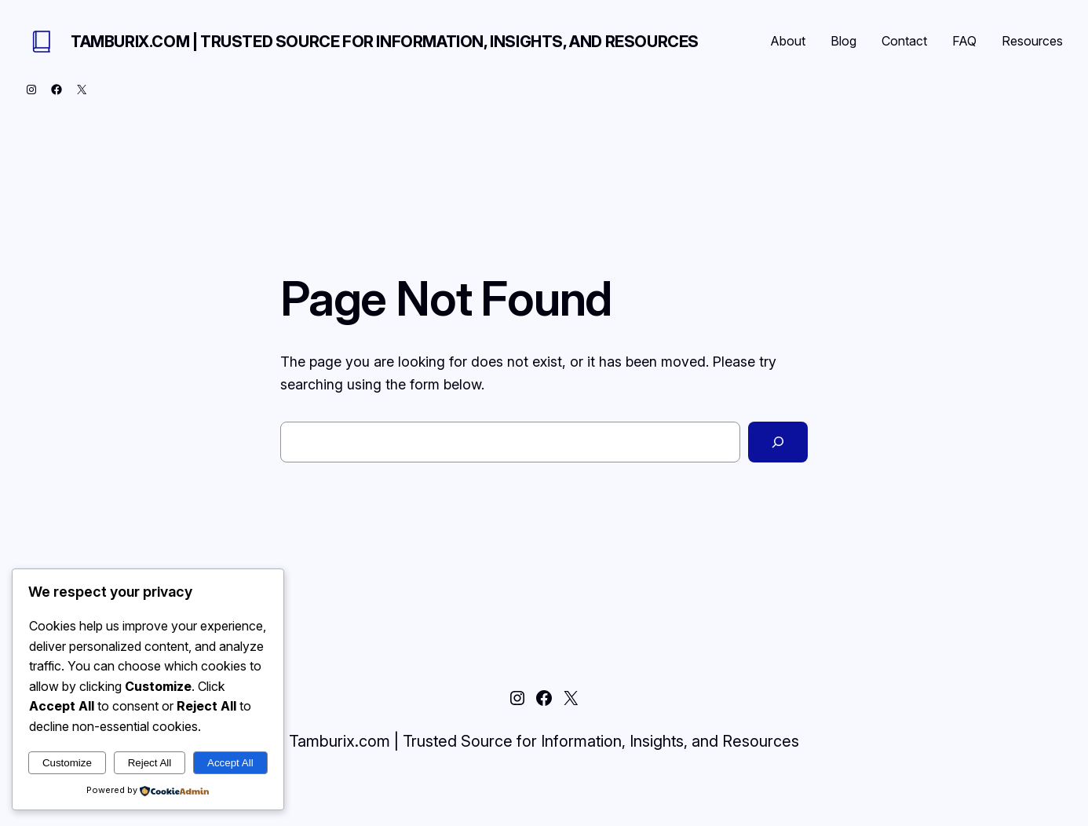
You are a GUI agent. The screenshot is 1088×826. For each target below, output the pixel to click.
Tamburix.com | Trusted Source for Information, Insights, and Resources (385, 41)
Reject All (150, 763)
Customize (67, 763)
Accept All (230, 763)
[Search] (778, 442)
